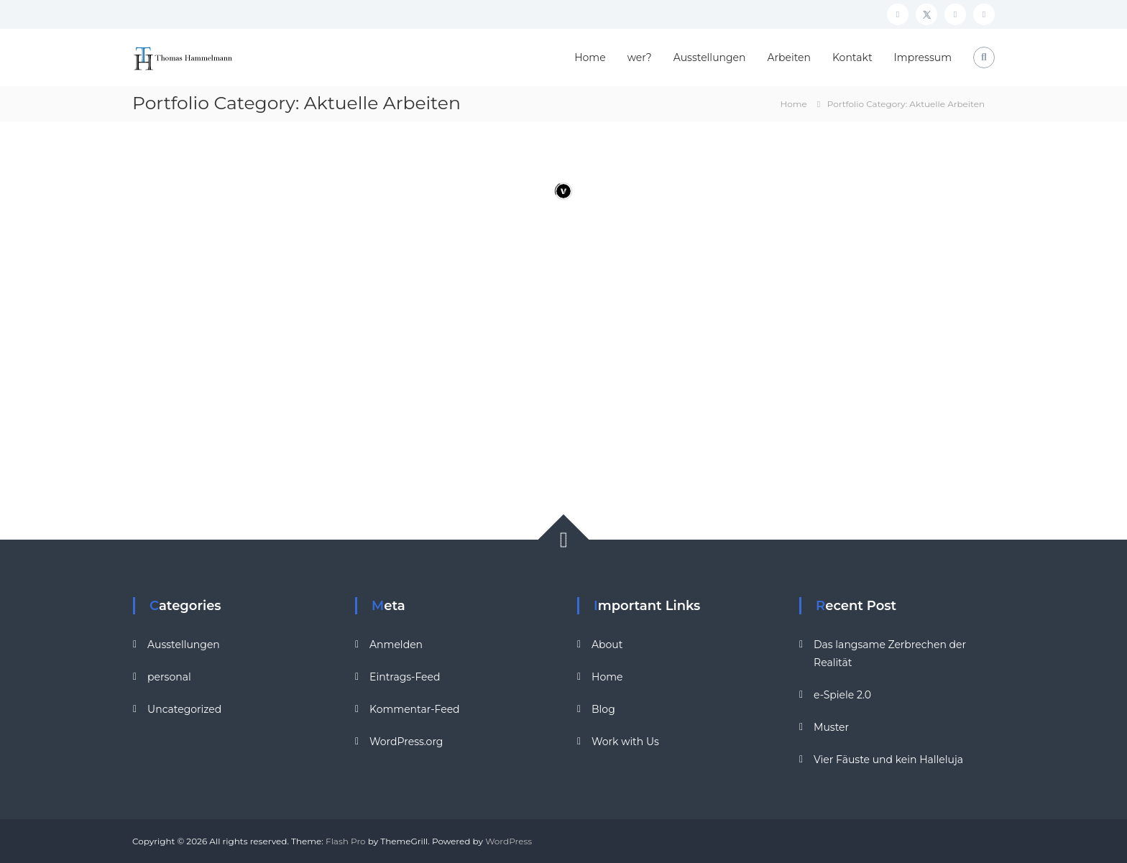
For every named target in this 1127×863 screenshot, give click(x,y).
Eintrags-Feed (404, 676)
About (607, 644)
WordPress (508, 841)
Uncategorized (184, 709)
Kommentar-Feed (414, 709)
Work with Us (625, 741)
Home (589, 57)
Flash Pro (346, 841)
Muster (831, 727)
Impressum (923, 57)
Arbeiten (789, 57)
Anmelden (396, 644)
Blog (603, 709)
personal (169, 676)
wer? (639, 57)
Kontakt (852, 57)
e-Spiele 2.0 (842, 694)
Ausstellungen (709, 57)
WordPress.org (406, 741)
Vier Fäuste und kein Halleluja (888, 759)
